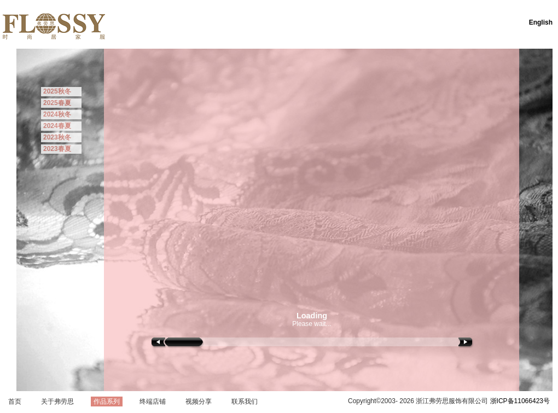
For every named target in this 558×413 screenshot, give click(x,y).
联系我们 (244, 401)
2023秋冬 (57, 137)
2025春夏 (57, 103)
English (541, 22)
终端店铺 (153, 401)
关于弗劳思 (57, 401)
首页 (14, 401)
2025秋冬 (57, 91)
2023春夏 (57, 149)
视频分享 (198, 401)
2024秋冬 (57, 114)
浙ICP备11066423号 (520, 401)
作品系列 (107, 401)
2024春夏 (57, 126)
